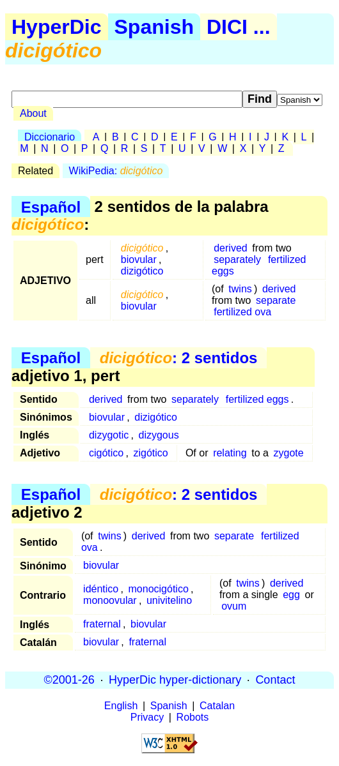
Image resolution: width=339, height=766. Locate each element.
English (121, 705)
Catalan (217, 705)
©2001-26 (69, 679)
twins (239, 288)
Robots (193, 717)
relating (229, 452)
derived (230, 248)
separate (276, 300)
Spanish (154, 26)
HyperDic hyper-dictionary (175, 679)
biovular (139, 259)
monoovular (110, 600)
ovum (233, 606)
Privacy (147, 717)
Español (51, 206)
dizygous (158, 435)
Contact (275, 679)
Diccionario (49, 136)
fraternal (102, 624)
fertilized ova (242, 311)
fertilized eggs (257, 399)
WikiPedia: (116, 170)
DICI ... (239, 26)
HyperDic (57, 26)
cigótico (106, 452)
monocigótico (159, 588)
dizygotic (109, 435)
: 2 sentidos (179, 357)
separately (237, 259)
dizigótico (142, 271)
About (33, 113)
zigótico (150, 452)
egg (291, 594)
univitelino (169, 600)
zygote (289, 452)
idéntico (100, 588)
